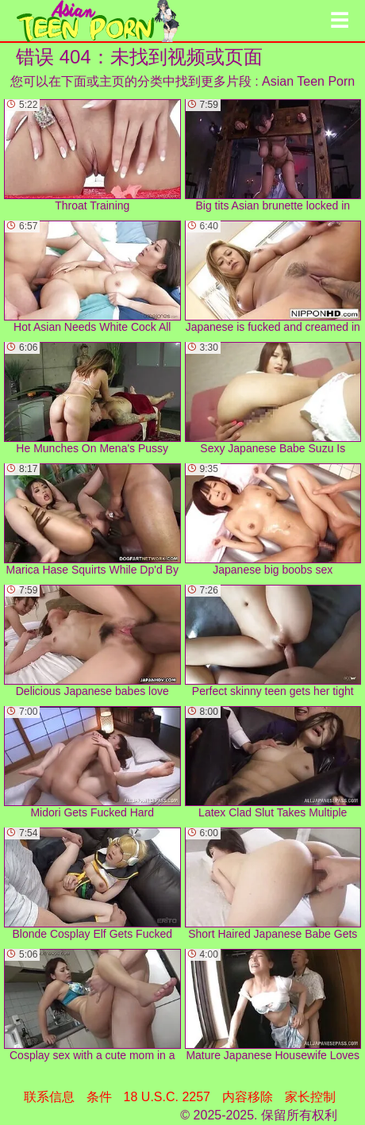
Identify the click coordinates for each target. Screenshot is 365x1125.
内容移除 (247, 1097)
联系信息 (49, 1097)
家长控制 (310, 1097)
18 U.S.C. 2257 (167, 1097)
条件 (99, 1097)
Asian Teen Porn (308, 81)
